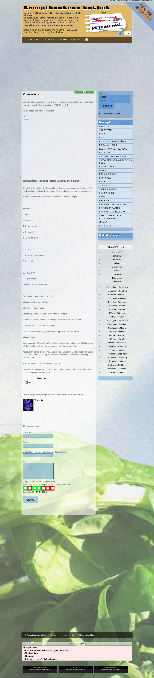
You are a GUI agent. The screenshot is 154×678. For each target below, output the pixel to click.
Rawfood (104, 126)
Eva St (38, 400)
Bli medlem (104, 113)
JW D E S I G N (41, 492)
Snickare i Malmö (117, 350)
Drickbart (105, 201)
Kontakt (29, 40)
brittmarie (39, 378)
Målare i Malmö (117, 317)
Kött (102, 138)
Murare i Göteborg (117, 335)
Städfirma (117, 282)
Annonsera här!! (77, 644)
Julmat (103, 222)
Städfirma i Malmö (117, 372)
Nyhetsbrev (75, 40)
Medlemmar (49, 40)
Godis (102, 170)
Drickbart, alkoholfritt (113, 204)
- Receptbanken (29, 647)
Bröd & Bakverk (108, 174)
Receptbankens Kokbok (66, 8)
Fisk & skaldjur (108, 145)
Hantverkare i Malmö (117, 294)
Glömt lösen (114, 113)
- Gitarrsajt (28, 656)
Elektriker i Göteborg (117, 302)
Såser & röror (107, 189)
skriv (38, 40)
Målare (117, 263)
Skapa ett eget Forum (87, 635)
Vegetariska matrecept (112, 156)
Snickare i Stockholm (117, 343)
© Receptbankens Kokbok (35, 635)
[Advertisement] (77, 66)
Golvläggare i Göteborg (117, 324)
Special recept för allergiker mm (110, 217)
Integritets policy (68, 635)
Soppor (103, 185)
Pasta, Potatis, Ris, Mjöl (113, 149)
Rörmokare (117, 278)
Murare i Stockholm (117, 331)
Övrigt (103, 134)
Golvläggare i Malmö (117, 328)
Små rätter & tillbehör (112, 212)
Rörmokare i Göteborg (117, 357)
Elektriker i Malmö (117, 306)
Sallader (104, 153)
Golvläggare (117, 267)
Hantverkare (117, 256)
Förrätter (105, 182)
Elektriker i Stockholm (117, 298)
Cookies (54, 635)
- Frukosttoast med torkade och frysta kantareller (45, 650)
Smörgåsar (105, 178)
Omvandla (63, 40)
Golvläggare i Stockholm (117, 320)
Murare (117, 270)
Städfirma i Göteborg (117, 369)
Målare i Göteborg (117, 313)
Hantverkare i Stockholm (117, 287)
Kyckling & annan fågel (112, 141)
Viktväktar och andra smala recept (115, 161)
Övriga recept (107, 193)
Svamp (102, 197)
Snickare (117, 274)
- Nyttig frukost (30, 653)
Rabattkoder (109, 235)
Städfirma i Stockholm (117, 365)
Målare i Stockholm (117, 309)
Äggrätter (105, 130)
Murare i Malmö (117, 339)
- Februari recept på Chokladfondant (39, 659)
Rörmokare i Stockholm (117, 354)
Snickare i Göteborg (117, 346)
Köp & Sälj (105, 226)
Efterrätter (106, 167)
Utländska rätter (109, 208)
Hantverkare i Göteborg (117, 291)
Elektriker (117, 259)
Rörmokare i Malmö (117, 361)
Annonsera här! (115, 247)
